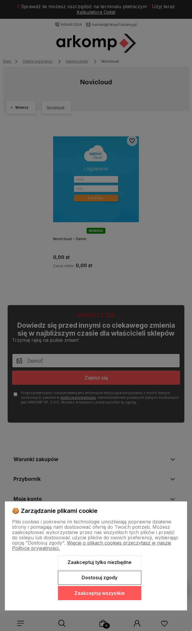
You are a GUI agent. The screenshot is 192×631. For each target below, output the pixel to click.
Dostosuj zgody (99, 577)
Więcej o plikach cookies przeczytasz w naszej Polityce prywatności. (91, 545)
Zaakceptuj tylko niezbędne (100, 562)
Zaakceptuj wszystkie (99, 593)
